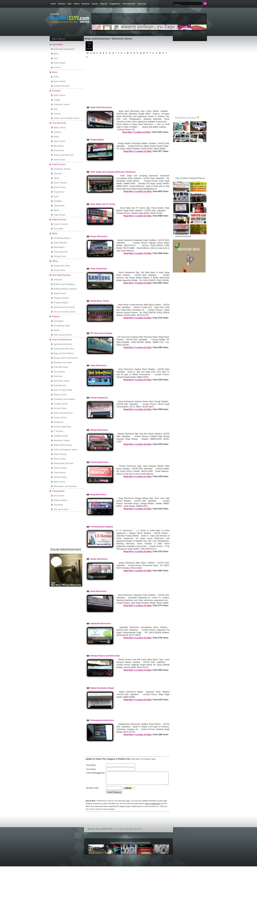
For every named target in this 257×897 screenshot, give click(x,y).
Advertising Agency (62, 238)
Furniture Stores (61, 404)
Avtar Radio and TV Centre (102, 204)
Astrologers (59, 321)
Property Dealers (61, 302)
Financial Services (61, 86)
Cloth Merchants (61, 367)
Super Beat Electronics (101, 107)
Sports (56, 210)
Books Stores (59, 95)
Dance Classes (60, 183)
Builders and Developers (64, 284)
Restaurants (59, 150)
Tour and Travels (61, 509)
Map (69, 4)
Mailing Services (59, 219)
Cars (56, 58)
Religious (56, 316)
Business (86, 4)
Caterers (57, 132)
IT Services (58, 431)
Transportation (58, 491)
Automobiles (57, 44)
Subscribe (141, 4)
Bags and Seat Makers (63, 353)
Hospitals (58, 201)
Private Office (59, 270)
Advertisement (129, 4)
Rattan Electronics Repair (102, 688)
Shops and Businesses (62, 339)
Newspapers (59, 247)
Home (53, 4)
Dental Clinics (60, 187)
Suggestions (114, 4)
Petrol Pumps (59, 63)
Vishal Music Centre (99, 301)
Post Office (58, 229)
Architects (58, 280)
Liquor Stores (59, 141)
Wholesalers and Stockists (65, 486)
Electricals (58, 376)
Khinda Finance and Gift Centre (105, 656)
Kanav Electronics (98, 236)
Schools (57, 113)
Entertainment (60, 385)
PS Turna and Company (101, 333)
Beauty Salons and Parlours (66, 358)
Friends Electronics (99, 462)
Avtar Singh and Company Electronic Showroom (113, 172)
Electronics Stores (61, 381)
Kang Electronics (98, 494)
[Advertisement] (130, 19)
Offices (55, 261)
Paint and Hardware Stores (65, 449)
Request (103, 4)
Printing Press (60, 256)
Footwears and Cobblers (64, 399)
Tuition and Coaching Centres (66, 118)
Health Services (59, 164)
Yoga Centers (59, 215)
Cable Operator (60, 243)
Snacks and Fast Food (63, 155)
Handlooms (59, 422)
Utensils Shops (60, 477)
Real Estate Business (61, 275)
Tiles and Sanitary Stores (65, 312)
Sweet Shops (59, 160)
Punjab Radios (97, 140)
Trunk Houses (60, 472)
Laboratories (59, 206)
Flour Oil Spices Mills (63, 390)
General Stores (60, 408)
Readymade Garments (63, 463)
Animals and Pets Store (64, 349)
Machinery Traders (62, 440)
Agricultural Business (63, 344)
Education (56, 91)
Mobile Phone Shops (63, 445)
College (57, 100)
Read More (127, 132)
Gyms (56, 196)
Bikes (56, 54)
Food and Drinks (59, 123)
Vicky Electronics (98, 365)
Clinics (56, 178)
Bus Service (59, 496)
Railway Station (60, 500)
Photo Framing (60, 454)
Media (54, 233)
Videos (76, 4)
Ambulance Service (62, 169)
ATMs (56, 77)
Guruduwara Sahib (62, 326)
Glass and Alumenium (63, 413)
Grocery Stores (60, 417)
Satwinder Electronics (100, 623)
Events (95, 4)
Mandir (57, 330)
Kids (55, 109)
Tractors (57, 67)
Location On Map (142, 132)
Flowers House (60, 394)
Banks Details (60, 81)
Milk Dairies (59, 146)
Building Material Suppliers (65, 289)
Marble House (60, 293)
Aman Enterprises (98, 269)
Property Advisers (61, 298)
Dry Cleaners (59, 372)
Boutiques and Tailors (63, 362)
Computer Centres (62, 104)
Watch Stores (59, 482)
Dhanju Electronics (99, 430)
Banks (54, 72)
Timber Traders (60, 468)
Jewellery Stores (61, 436)
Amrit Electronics (98, 591)
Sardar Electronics (99, 559)
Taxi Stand (58, 505)
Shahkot (61, 4)
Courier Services (61, 224)
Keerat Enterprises (99, 398)
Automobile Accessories (64, 49)
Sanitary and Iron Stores (64, 307)
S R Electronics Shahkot (101, 527)
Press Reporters (61, 252)
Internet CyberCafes (62, 427)
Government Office (62, 266)
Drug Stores (59, 192)
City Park (58, 173)
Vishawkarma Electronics (102, 720)
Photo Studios (60, 459)
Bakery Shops (60, 127)
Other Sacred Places (63, 335)
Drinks (56, 137)
